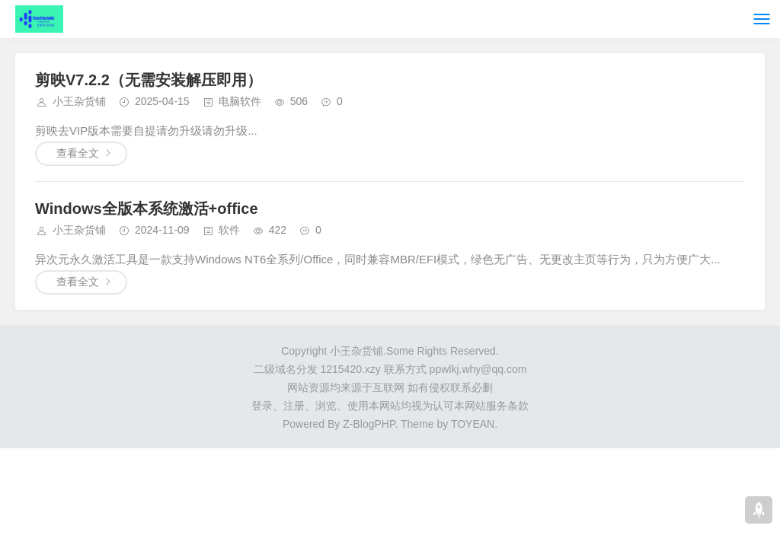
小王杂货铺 (79, 101)
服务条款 (507, 406)
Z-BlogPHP (369, 424)
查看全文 (77, 153)
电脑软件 (240, 101)
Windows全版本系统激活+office (146, 208)
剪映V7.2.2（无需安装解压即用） (148, 80)
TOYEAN (472, 424)
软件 (229, 230)
